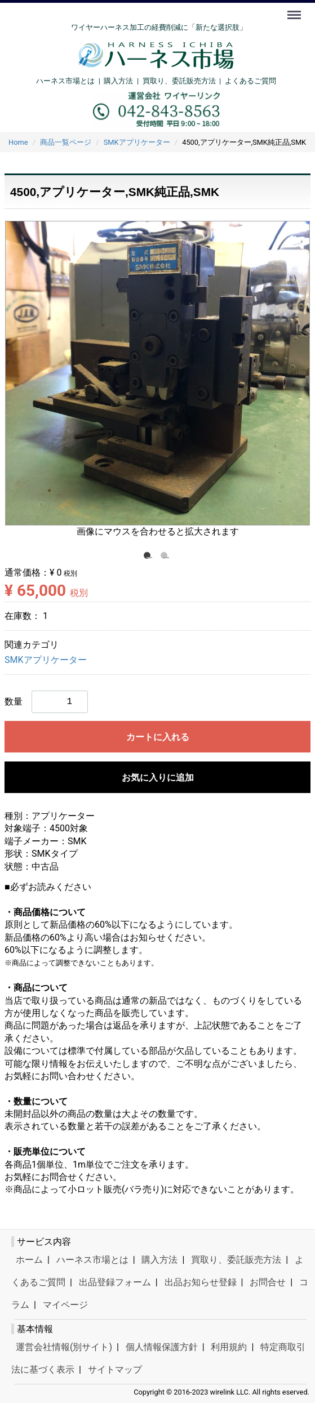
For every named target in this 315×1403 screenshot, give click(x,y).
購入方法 (118, 81)
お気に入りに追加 (158, 777)
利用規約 (229, 1347)
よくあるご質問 (250, 81)
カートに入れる (157, 737)
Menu (295, 9)
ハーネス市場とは (65, 81)
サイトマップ (115, 1369)
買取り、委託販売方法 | (184, 81)
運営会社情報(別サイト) (64, 1347)
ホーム (29, 1259)
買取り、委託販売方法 (236, 1259)
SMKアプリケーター (46, 659)
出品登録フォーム (115, 1282)
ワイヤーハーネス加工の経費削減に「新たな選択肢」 (159, 27)
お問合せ (268, 1282)
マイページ (65, 1304)
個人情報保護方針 (162, 1347)
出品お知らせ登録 (201, 1282)
